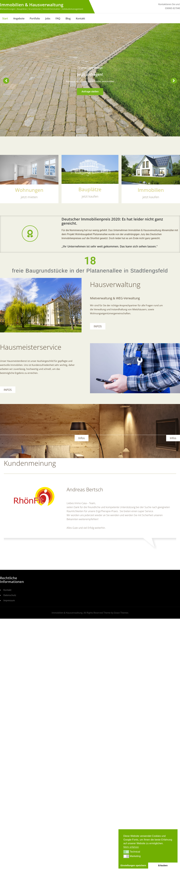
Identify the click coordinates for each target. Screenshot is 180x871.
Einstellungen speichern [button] (133, 865)
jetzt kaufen (150, 197)
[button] (126, 851)
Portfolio (35, 18)
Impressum (9, 600)
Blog (68, 18)
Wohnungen (29, 190)
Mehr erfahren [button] (131, 847)
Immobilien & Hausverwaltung (31, 5)
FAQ (58, 18)
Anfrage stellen (90, 91)
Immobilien (151, 190)
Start (5, 18)
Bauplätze (89, 189)
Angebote (18, 18)
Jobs (47, 18)
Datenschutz (9, 595)
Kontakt (80, 18)
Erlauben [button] (163, 865)
